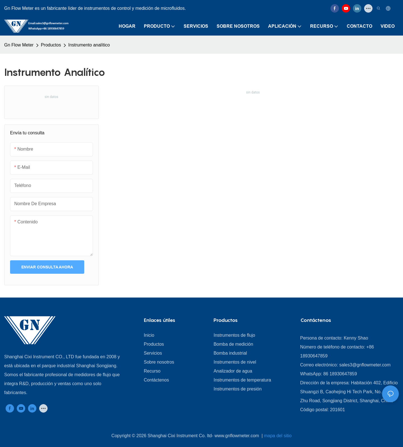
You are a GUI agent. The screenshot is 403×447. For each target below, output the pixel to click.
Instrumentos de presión (238, 389)
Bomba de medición (233, 344)
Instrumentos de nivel (235, 362)
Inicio (149, 335)
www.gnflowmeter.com (238, 435)
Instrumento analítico (89, 45)
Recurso (152, 371)
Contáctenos (156, 380)
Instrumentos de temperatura (242, 380)
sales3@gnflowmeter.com (364, 364)
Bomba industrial (230, 353)
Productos (51, 45)
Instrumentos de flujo (234, 335)
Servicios (153, 353)
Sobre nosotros (159, 362)
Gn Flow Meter (19, 45)
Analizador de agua (233, 371)
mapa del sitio (278, 435)
